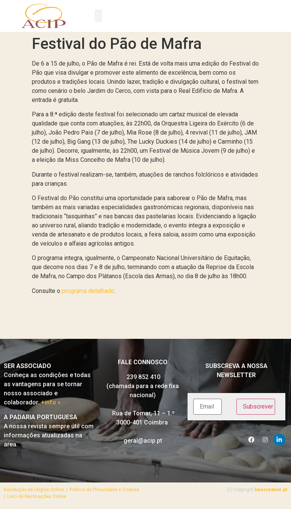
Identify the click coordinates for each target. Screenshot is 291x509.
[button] (98, 15)
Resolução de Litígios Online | (37, 489)
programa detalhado (87, 290)
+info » (51, 402)
